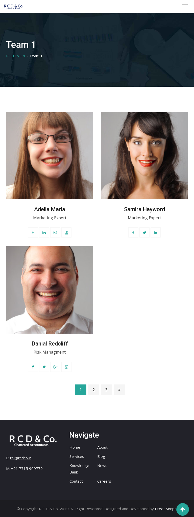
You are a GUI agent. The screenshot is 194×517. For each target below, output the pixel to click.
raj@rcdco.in (20, 457)
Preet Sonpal (166, 508)
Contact (76, 481)
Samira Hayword (144, 209)
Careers (104, 481)
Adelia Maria (49, 209)
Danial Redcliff (50, 343)
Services (76, 456)
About (102, 447)
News (102, 465)
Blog (101, 456)
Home (74, 447)
